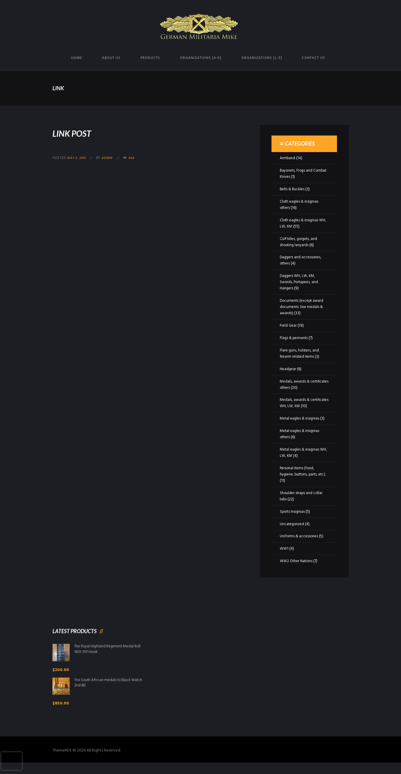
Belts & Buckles (293, 189)
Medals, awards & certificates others (296, 384)
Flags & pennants (295, 338)
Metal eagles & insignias (301, 424)
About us (111, 58)
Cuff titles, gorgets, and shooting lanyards (300, 242)
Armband (288, 158)
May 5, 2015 (77, 158)
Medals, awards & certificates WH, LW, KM (301, 402)
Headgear (288, 369)
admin (110, 158)
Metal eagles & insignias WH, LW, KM (301, 458)
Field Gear (289, 325)
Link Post (80, 132)
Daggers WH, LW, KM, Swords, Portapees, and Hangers (301, 282)
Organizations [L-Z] (261, 58)
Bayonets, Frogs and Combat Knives (298, 173)
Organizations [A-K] (200, 58)
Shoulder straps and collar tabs (302, 502)
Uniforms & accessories (300, 542)
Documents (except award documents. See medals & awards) (303, 307)
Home (76, 58)
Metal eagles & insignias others (301, 440)
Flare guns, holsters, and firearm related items (300, 353)
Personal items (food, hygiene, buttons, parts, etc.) (301, 480)
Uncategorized (293, 530)
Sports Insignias (293, 518)
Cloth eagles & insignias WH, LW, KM (300, 223)
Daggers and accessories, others (302, 260)
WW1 (284, 555)
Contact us (313, 58)
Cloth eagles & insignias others (300, 204)
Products (150, 58)
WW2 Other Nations (297, 567)
